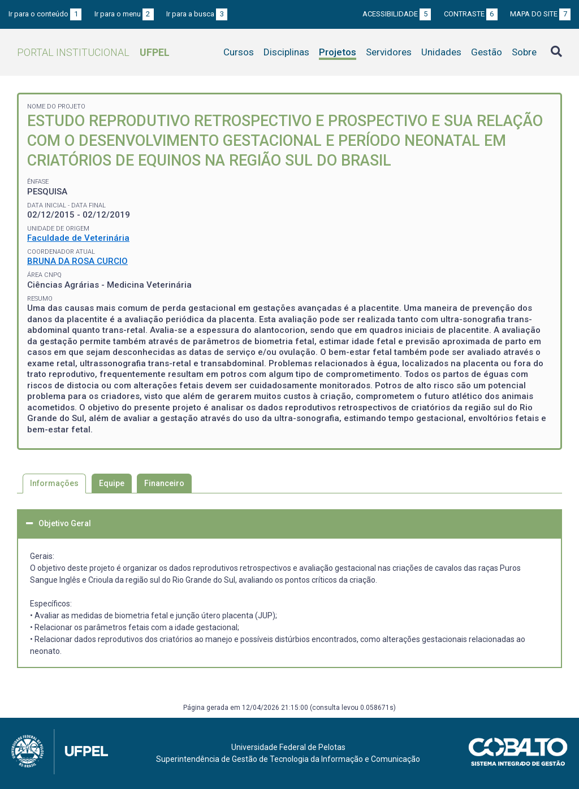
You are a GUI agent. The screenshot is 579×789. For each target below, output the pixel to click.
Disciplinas (286, 52)
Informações (54, 483)
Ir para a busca (196, 14)
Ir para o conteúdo (44, 14)
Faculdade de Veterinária (78, 238)
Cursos (238, 52)
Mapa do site (540, 14)
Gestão (486, 52)
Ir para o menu (124, 14)
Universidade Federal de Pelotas (288, 747)
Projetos (337, 52)
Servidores (389, 52)
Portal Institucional (93, 52)
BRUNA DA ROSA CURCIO (77, 261)
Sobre (524, 52)
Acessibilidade (396, 14)
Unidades (441, 52)
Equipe (111, 483)
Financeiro (164, 483)
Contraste (471, 14)
